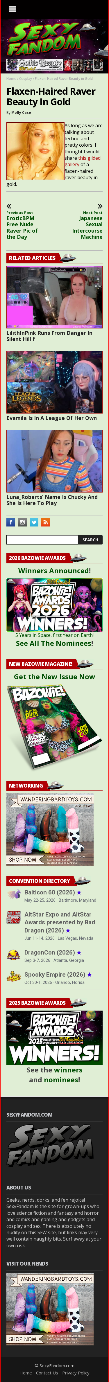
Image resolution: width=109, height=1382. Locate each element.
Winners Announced (53, 570)
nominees (61, 1079)
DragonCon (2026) (52, 952)
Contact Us (47, 1373)
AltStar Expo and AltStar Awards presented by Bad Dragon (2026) (59, 922)
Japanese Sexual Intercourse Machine (84, 225)
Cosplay (25, 78)
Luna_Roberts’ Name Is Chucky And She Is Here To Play (52, 499)
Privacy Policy (76, 1373)
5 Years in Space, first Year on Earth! (54, 635)
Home (11, 78)
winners (68, 1069)
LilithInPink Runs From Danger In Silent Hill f (49, 335)
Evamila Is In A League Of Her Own (51, 417)
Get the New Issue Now (54, 676)
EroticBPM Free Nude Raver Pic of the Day (24, 225)
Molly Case (21, 112)
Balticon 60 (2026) (52, 892)
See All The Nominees (53, 643)
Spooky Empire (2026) (58, 974)
